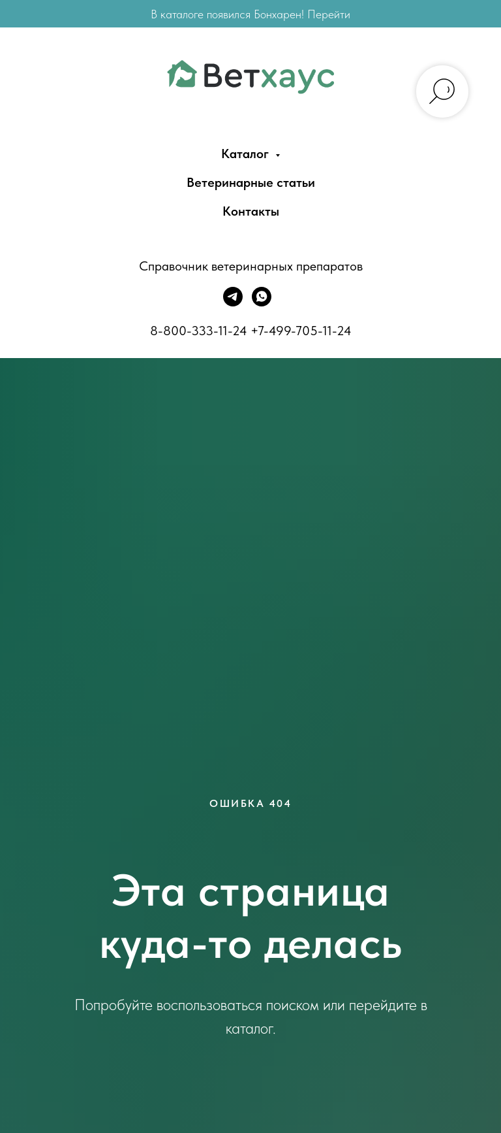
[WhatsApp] (261, 302)
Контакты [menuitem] (250, 211)
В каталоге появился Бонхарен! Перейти (250, 14)
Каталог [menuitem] (246, 153)
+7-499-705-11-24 (301, 330)
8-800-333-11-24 (198, 330)
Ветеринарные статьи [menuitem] (251, 182)
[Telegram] (233, 302)
